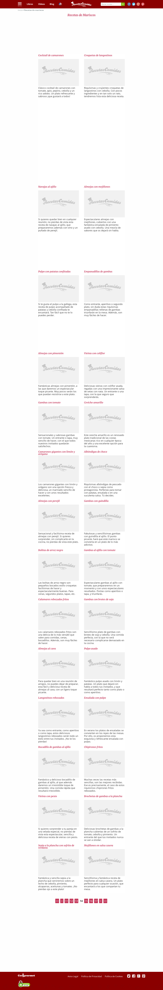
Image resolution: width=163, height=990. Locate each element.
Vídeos (41, 4)
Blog (52, 4)
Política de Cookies (114, 976)
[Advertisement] (81, 36)
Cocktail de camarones (51, 55)
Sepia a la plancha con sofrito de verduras (56, 846)
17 (96, 901)
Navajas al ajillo (47, 186)
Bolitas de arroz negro (50, 550)
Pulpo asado (91, 648)
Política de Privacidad (91, 976)
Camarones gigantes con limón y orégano (56, 453)
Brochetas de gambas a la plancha (103, 796)
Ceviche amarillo (93, 402)
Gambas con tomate (49, 402)
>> (105, 901)
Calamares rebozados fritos (53, 599)
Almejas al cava (47, 648)
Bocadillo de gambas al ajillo (54, 747)
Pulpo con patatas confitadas (54, 271)
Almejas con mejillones (97, 186)
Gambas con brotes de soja (99, 599)
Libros (30, 4)
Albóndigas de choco (95, 451)
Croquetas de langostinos (98, 55)
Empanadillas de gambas (98, 271)
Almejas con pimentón (51, 353)
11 (66, 901)
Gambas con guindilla (96, 500)
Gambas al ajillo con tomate (100, 550)
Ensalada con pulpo (95, 697)
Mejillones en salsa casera (98, 845)
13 (76, 901)
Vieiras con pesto (47, 796)
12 (71, 901)
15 (86, 901)
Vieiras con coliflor (94, 353)
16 (91, 901)
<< (57, 901)
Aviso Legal (73, 976)
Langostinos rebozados (51, 697)
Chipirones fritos (93, 747)
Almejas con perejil (49, 500)
